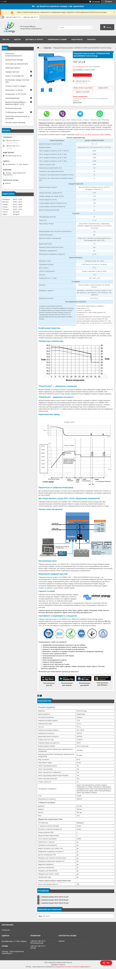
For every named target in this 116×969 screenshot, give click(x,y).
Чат (106, 963)
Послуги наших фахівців (15, 122)
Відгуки (17, 39)
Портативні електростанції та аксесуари (17, 117)
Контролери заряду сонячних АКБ (17, 81)
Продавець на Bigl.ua (58, 964)
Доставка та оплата (34, 39)
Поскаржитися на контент (63, 967)
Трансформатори (12, 98)
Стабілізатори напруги (14, 112)
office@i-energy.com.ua (13, 156)
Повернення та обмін (57, 39)
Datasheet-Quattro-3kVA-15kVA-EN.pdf (54, 900)
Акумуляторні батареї (14, 60)
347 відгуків (96, 1)
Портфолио (6, 930)
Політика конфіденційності (81, 967)
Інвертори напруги (12, 68)
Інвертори (47, 48)
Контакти (91, 39)
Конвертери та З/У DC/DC (16, 94)
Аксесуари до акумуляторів (16, 64)
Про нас (5, 39)
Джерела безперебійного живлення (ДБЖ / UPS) (15, 103)
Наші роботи (77, 39)
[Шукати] (91, 27)
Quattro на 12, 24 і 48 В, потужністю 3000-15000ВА (93, 134)
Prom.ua (69, 962)
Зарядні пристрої (12, 72)
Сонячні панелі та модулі (15, 86)
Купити (82, 75)
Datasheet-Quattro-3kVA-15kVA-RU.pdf (54, 903)
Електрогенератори (13, 108)
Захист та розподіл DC (14, 76)
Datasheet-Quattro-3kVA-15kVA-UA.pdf (54, 897)
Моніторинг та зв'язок (14, 90)
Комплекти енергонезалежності (13, 55)
